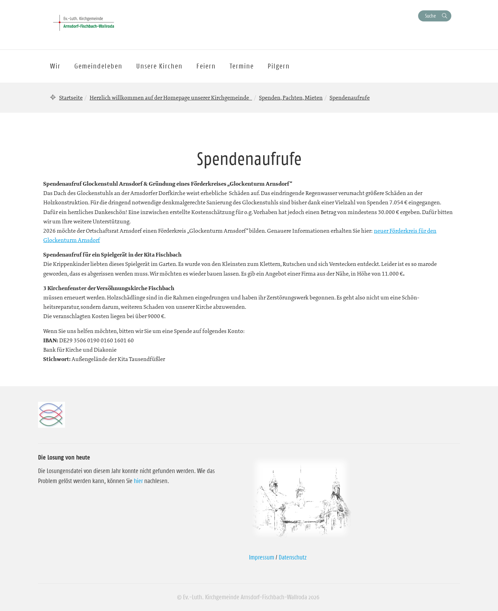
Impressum (261, 557)
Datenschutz (293, 557)
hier (138, 481)
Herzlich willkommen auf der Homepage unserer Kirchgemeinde (171, 97)
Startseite (71, 97)
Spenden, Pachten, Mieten (291, 97)
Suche (430, 15)
